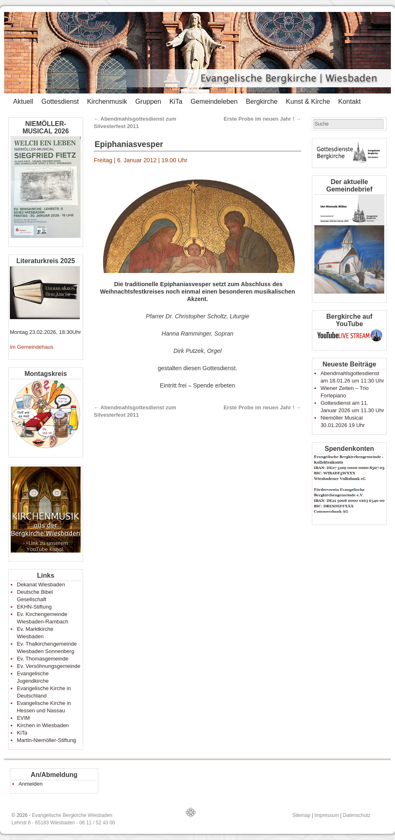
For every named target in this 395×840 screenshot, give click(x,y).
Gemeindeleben (214, 101)
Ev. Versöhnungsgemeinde (48, 666)
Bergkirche (261, 101)
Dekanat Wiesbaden (41, 584)
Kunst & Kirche (308, 101)
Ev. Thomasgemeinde (42, 659)
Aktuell (23, 101)
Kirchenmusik (107, 101)
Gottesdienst (60, 101)
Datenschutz (356, 815)
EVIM (23, 718)
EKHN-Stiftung (34, 607)
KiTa (176, 101)
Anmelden (31, 784)
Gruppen (148, 101)
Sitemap (301, 815)
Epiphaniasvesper (129, 144)
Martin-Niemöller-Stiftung (46, 740)
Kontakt (349, 101)
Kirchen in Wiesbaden (43, 725)
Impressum (326, 815)
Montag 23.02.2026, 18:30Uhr (45, 332)
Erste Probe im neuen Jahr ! (262, 119)
